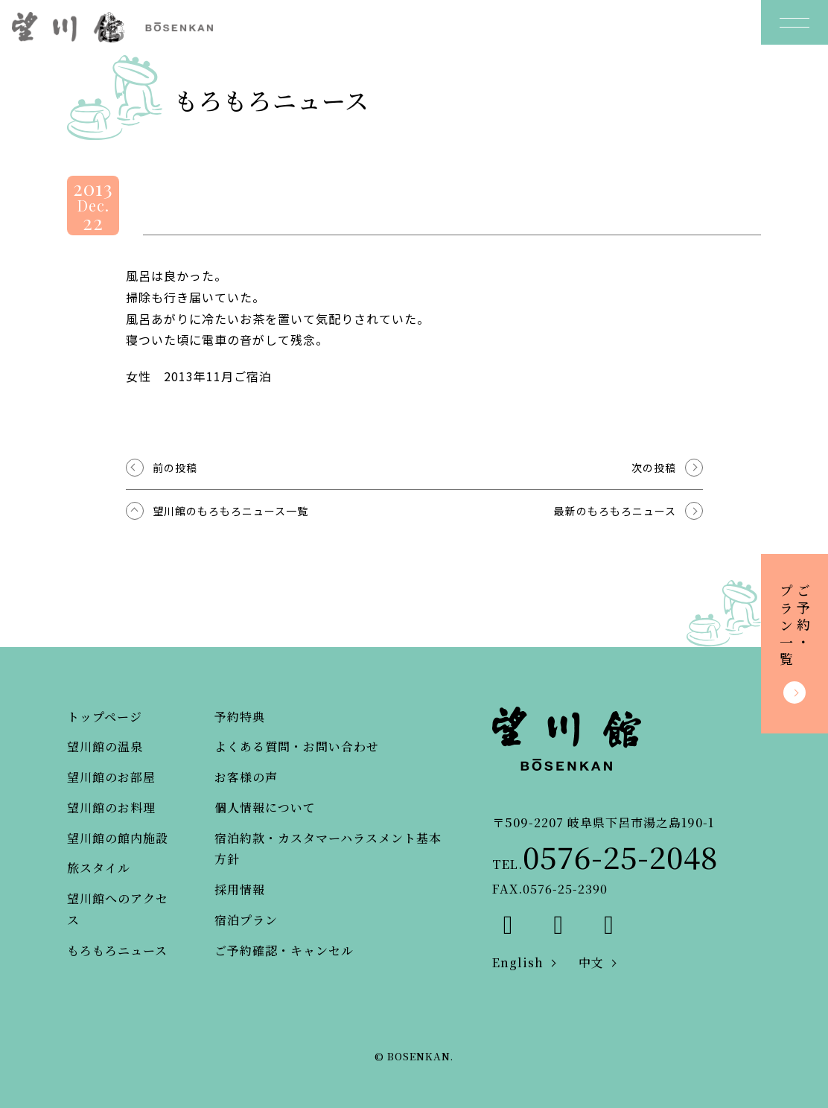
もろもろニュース (117, 950)
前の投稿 (175, 467)
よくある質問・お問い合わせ (296, 746)
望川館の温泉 (105, 746)
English (518, 962)
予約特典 (239, 716)
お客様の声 (246, 777)
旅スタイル (98, 867)
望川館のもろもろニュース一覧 (230, 510)
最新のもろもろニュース (615, 510)
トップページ (104, 716)
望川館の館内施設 (117, 838)
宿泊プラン (246, 920)
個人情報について (265, 807)
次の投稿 (653, 467)
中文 (591, 962)
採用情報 (239, 889)
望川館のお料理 (111, 807)
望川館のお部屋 (111, 777)
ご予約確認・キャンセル (284, 950)
